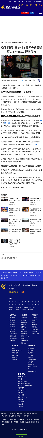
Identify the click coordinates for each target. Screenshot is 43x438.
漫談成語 (34, 327)
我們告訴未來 (22, 376)
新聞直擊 (12, 327)
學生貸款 (13, 116)
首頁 (2, 42)
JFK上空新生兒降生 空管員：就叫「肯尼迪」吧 (15, 221)
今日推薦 (32, 307)
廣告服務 (11, 416)
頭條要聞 (11, 307)
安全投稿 (4, 416)
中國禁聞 (12, 322)
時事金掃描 (24, 322)
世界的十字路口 (25, 336)
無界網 (28, 422)
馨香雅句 (34, 324)
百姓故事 (20, 399)
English (19, 275)
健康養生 (15, 345)
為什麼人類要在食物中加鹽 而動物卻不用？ (35, 231)
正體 (26, 1)
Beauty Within (32, 359)
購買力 (20, 92)
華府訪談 (12, 331)
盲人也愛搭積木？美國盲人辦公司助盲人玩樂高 (35, 210)
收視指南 (19, 413)
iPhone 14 (5, 137)
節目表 (34, 285)
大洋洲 (25, 273)
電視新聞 (14, 42)
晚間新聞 (20, 42)
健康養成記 (15, 355)
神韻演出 (23, 309)
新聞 (26, 42)
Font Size (34, 80)
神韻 (10, 1)
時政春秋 (23, 324)
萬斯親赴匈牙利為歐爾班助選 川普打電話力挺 (35, 200)
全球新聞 (12, 317)
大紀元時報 (21, 419)
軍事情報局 (24, 331)
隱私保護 (26, 413)
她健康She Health (17, 350)
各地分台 (20, 1)
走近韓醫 (14, 359)
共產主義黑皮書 (22, 397)
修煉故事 (20, 404)
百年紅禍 (20, 392)
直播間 (11, 289)
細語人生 (23, 343)
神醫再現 (14, 357)
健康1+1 (14, 348)
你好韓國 (30, 353)
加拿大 (15, 273)
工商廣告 (20, 406)
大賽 (15, 1)
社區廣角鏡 (13, 336)
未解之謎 (34, 317)
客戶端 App (27, 416)
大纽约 (10, 273)
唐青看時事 (24, 334)
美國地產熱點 (35, 334)
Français (26, 275)
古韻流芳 (34, 322)
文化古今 (34, 331)
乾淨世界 (29, 419)
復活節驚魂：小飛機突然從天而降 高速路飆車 (35, 221)
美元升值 (5, 92)
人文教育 (35, 315)
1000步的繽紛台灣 (32, 368)
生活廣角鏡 (31, 348)
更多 (3, 424)
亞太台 (6, 275)
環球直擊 (12, 320)
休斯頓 (31, 273)
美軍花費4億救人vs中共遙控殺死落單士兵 (15, 231)
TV (32, 13)
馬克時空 (23, 338)
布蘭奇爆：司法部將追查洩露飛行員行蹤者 (14, 210)
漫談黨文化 (21, 402)
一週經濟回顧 (13, 334)
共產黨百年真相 (22, 381)
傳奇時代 (20, 379)
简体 (29, 1)
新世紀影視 (35, 422)
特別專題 (21, 374)
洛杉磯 (20, 273)
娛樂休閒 (31, 345)
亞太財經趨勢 (13, 338)
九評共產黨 (21, 388)
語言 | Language (37, 1)
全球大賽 (30, 309)
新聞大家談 (24, 317)
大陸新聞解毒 (24, 340)
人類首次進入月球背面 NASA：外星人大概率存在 (14, 242)
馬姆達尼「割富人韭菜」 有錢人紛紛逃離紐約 (14, 200)
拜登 (3, 116)
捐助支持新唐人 (14, 292)
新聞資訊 (17, 285)
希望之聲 (36, 419)
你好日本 (30, 350)
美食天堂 (30, 355)
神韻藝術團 (13, 419)
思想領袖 (23, 327)
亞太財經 (12, 340)
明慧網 (16, 422)
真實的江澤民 (22, 390)
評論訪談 (24, 315)
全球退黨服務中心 (7, 422)
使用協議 (34, 413)
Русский (33, 275)
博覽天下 (11, 309)
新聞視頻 (13, 315)
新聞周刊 (12, 329)
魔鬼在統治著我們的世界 (25, 385)
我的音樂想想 (32, 371)
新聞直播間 (25, 13)
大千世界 (30, 362)
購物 (22, 292)
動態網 (22, 422)
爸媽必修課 (35, 329)
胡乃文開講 (15, 353)
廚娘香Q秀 (31, 364)
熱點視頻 (18, 307)
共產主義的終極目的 (24, 383)
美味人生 (30, 357)
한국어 (6, 278)
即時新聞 (25, 307)
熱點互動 (23, 320)
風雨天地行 (21, 395)
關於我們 (12, 413)
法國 (35, 273)
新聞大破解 (24, 329)
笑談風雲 (34, 320)
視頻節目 (7, 42)
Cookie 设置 (21, 436)
